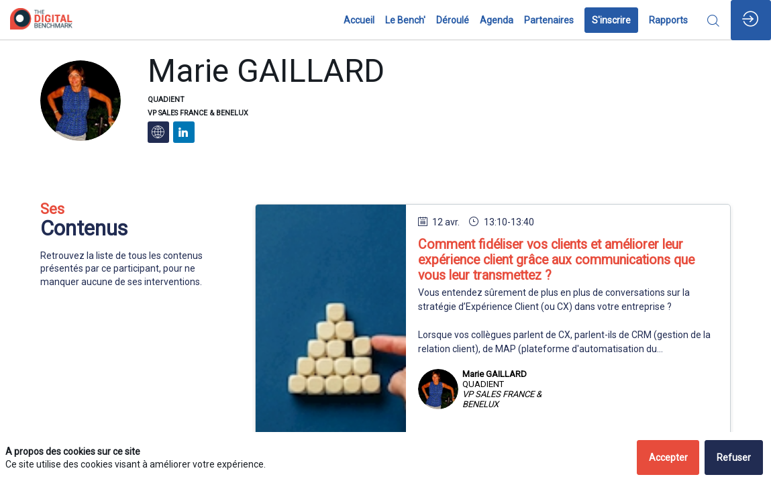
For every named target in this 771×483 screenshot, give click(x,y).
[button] (611, 20)
